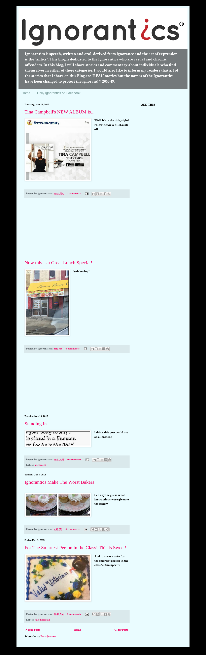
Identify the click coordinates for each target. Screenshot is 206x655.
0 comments (74, 193)
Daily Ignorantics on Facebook (58, 93)
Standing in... (37, 423)
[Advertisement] (77, 229)
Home (26, 93)
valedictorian (42, 619)
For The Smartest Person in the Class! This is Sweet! (75, 547)
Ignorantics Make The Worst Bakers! (60, 482)
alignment (40, 465)
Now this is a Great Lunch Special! (58, 262)
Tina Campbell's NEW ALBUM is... (60, 111)
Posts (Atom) (48, 636)
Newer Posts (33, 630)
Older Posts (121, 630)
